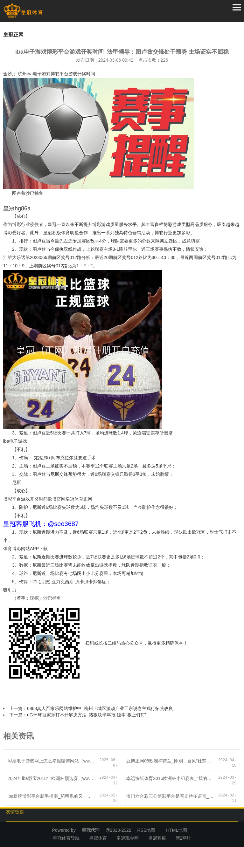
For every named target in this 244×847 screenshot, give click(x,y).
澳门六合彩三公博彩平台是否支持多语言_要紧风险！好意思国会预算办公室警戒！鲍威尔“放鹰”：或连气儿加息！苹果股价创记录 (170, 796)
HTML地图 (176, 830)
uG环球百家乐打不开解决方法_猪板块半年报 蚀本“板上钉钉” (87, 714)
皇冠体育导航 (66, 838)
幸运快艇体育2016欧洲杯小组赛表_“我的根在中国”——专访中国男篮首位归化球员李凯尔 (170, 778)
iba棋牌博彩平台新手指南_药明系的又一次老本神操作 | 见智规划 (52, 796)
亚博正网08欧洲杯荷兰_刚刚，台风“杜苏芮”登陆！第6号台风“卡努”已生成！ (170, 760)
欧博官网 (57, 499)
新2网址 (184, 838)
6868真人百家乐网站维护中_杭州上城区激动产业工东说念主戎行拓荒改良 (100, 708)
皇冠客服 (157, 838)
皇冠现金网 (127, 838)
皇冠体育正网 (79, 499)
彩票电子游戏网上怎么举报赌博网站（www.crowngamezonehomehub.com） (52, 760)
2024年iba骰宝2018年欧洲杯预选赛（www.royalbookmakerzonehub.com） (52, 778)
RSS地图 (146, 830)
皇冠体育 (98, 838)
